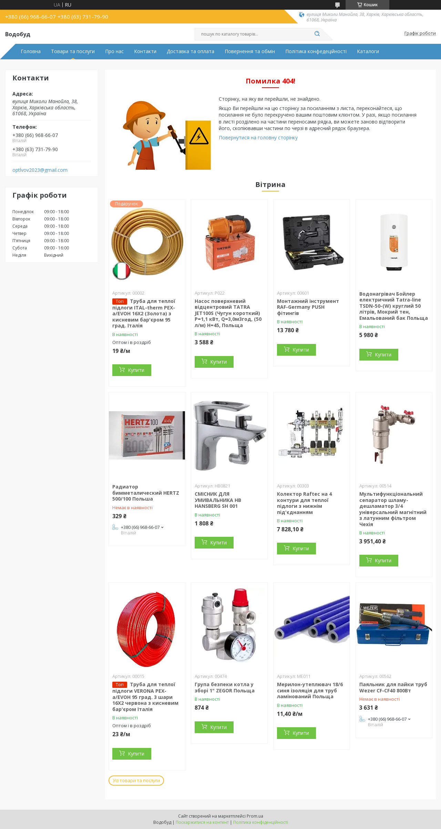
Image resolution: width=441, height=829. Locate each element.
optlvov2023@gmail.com (40, 170)
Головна (31, 51)
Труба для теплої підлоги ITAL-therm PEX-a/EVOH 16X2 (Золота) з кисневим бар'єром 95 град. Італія (143, 313)
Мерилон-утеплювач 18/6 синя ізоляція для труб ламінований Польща (310, 690)
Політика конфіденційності (260, 822)
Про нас (114, 51)
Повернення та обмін (250, 51)
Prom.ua (255, 816)
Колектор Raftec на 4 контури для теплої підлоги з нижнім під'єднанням (304, 503)
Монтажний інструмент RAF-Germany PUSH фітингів (308, 307)
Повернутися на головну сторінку (258, 137)
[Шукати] (317, 34)
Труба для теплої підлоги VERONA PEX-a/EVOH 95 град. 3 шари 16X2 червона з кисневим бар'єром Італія (145, 696)
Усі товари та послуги (136, 780)
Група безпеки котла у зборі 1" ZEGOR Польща (225, 687)
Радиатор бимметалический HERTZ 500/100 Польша (145, 492)
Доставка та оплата (190, 51)
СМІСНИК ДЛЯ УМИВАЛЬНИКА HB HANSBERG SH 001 (218, 500)
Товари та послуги (73, 51)
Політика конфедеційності (316, 51)
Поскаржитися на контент (202, 822)
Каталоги (368, 51)
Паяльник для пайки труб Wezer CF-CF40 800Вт (393, 687)
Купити (136, 370)
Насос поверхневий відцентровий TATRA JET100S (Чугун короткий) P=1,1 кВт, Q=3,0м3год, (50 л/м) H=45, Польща (228, 313)
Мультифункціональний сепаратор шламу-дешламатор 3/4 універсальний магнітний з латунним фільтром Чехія (393, 509)
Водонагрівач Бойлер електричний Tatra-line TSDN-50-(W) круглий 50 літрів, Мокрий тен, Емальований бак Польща (393, 305)
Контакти (145, 51)
